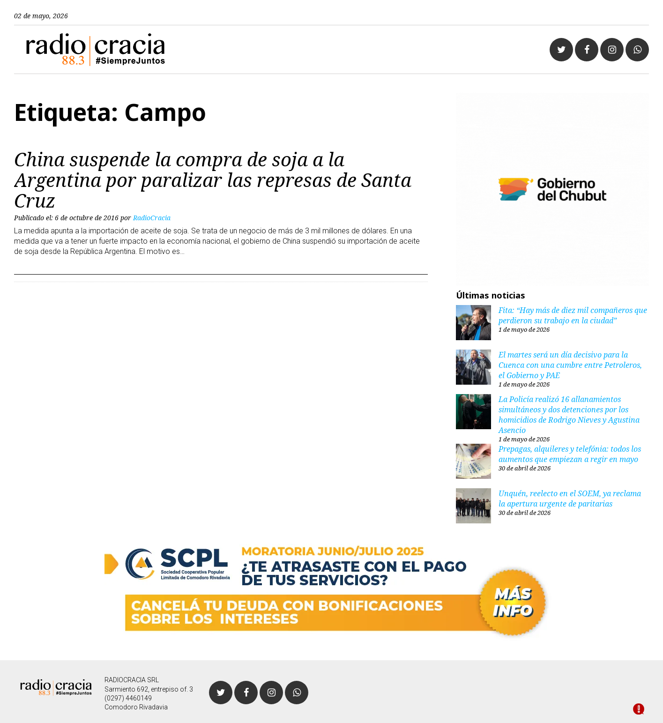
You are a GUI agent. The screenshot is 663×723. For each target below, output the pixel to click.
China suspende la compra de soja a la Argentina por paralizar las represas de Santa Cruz (212, 179)
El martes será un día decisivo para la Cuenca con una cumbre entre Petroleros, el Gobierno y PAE (570, 365)
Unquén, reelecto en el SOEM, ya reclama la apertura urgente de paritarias (570, 498)
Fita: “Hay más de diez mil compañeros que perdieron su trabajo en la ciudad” (573, 315)
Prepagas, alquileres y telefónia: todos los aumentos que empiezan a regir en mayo (570, 454)
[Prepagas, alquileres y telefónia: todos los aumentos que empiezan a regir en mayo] (473, 462)
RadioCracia (152, 217)
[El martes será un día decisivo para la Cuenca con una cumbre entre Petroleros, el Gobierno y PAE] (473, 368)
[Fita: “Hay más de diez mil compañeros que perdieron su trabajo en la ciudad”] (473, 324)
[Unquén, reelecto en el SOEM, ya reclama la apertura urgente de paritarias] (473, 507)
